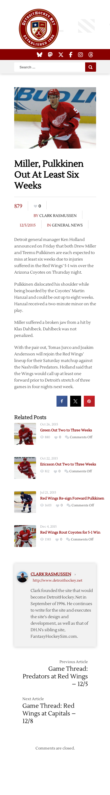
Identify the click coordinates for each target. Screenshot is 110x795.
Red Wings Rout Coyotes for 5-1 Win (70, 532)
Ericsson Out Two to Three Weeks (68, 464)
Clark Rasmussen (58, 215)
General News (67, 225)
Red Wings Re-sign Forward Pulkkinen (72, 498)
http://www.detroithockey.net (57, 580)
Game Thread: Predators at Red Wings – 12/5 (55, 676)
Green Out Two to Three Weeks (66, 430)
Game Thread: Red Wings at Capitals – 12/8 (49, 713)
